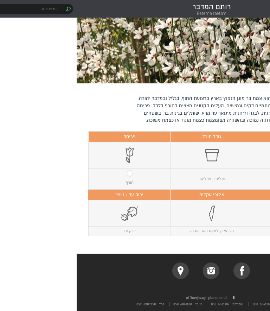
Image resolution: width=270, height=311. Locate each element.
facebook (165, 270)
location (104, 270)
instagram (134, 270)
